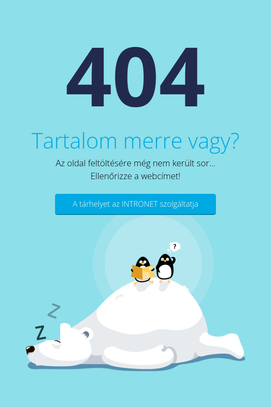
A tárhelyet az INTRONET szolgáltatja (135, 204)
